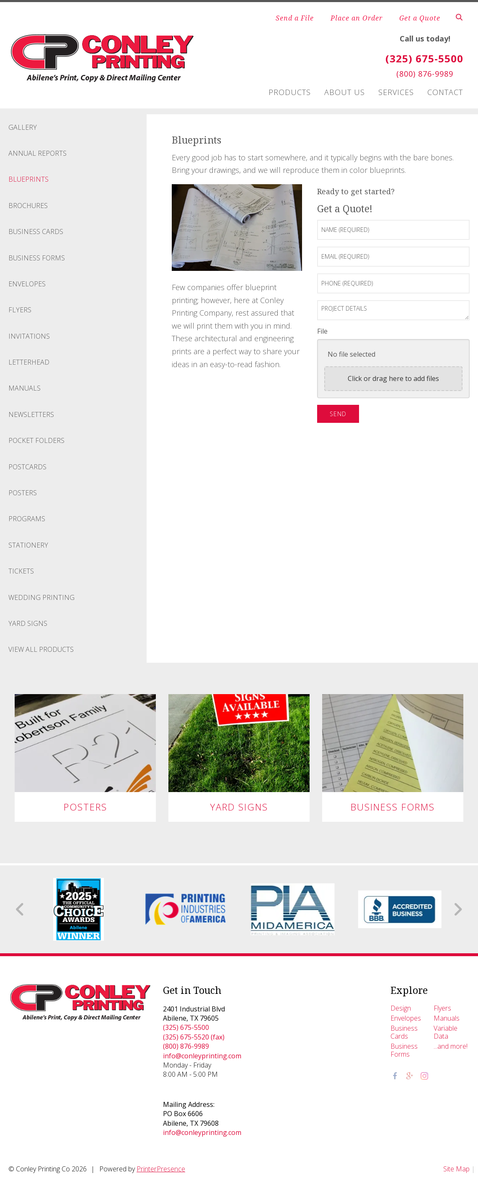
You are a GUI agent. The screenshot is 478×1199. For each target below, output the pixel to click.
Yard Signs (27, 623)
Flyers (19, 309)
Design (400, 1008)
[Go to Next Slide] (457, 909)
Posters (22, 492)
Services (396, 92)
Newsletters (31, 414)
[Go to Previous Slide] (20, 909)
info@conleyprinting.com (202, 1055)
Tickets (21, 571)
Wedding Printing (41, 597)
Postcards (27, 466)
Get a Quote (419, 18)
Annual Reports (37, 153)
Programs (26, 518)
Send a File (295, 18)
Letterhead (28, 362)
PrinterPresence (161, 1168)
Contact (445, 92)
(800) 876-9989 (186, 1046)
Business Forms (36, 257)
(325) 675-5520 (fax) (194, 1037)
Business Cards (35, 231)
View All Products (41, 649)
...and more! (451, 1046)
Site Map (456, 1168)
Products (290, 92)
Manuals (24, 388)
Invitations (29, 336)
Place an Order (356, 18)
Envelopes (27, 283)
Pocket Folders (36, 440)
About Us (344, 92)
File (322, 331)
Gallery (22, 127)
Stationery (28, 545)
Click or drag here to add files (393, 378)
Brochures (28, 205)
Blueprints (28, 179)
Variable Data (445, 1032)
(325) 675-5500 (186, 1027)
